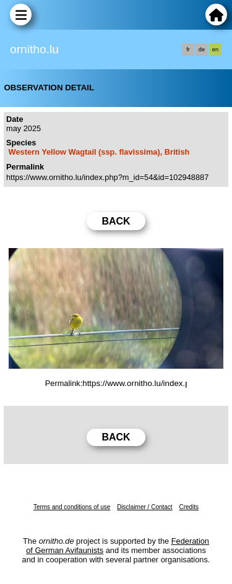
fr (188, 49)
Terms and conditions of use (72, 507)
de (202, 49)
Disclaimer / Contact (144, 507)
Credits (189, 507)
